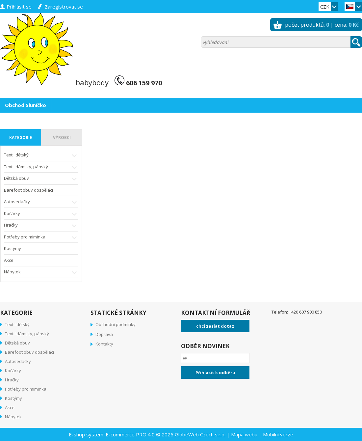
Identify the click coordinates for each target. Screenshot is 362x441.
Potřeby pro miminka (41, 237)
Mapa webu (244, 434)
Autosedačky (41, 202)
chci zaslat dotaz (215, 326)
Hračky (41, 226)
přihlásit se (19, 6)
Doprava (104, 334)
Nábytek (41, 272)
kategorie (20, 137)
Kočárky (41, 214)
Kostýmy (12, 248)
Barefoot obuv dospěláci (28, 190)
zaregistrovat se (64, 6)
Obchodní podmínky (115, 324)
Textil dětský (41, 155)
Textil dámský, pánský (41, 167)
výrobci (62, 137)
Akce (8, 260)
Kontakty (104, 344)
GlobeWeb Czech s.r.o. (200, 434)
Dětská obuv (41, 179)
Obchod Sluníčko (25, 105)
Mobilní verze (278, 434)
